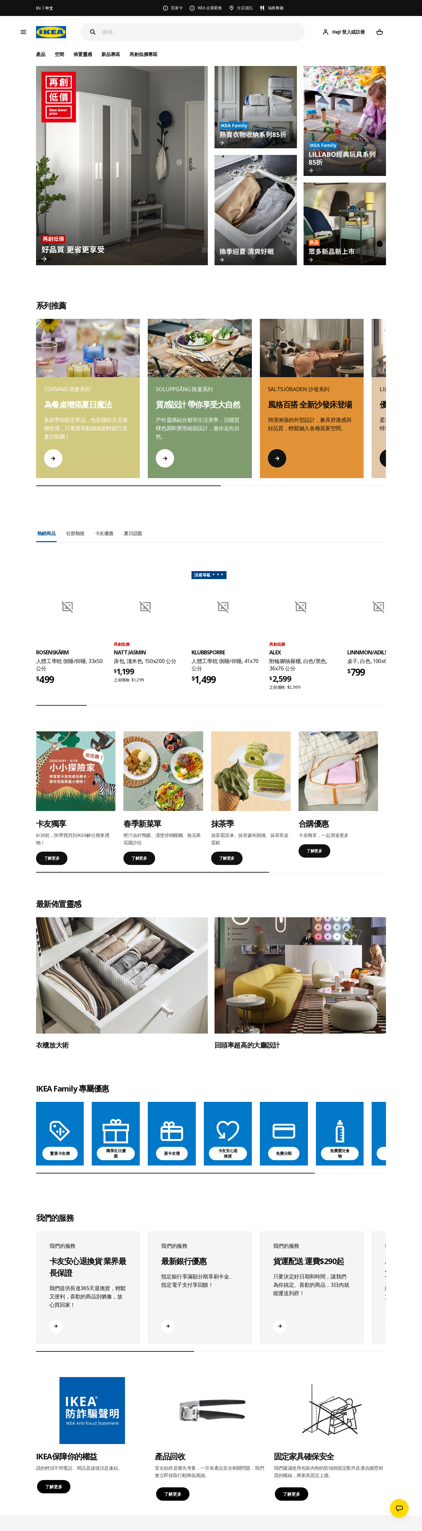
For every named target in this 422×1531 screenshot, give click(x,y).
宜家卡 (176, 8)
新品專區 (110, 54)
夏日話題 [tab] (133, 533)
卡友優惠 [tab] (104, 533)
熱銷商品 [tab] (46, 533)
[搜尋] (203, 32)
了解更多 (52, 858)
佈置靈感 (82, 54)
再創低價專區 (143, 54)
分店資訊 (245, 8)
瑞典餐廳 (276, 8)
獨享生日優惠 (115, 1153)
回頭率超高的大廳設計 (247, 1045)
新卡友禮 (172, 1153)
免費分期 (284, 1153)
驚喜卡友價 (59, 1153)
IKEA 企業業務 (210, 8)
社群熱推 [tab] (75, 533)
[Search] (92, 32)
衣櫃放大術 (52, 1045)
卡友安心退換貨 (228, 1153)
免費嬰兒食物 (339, 1153)
